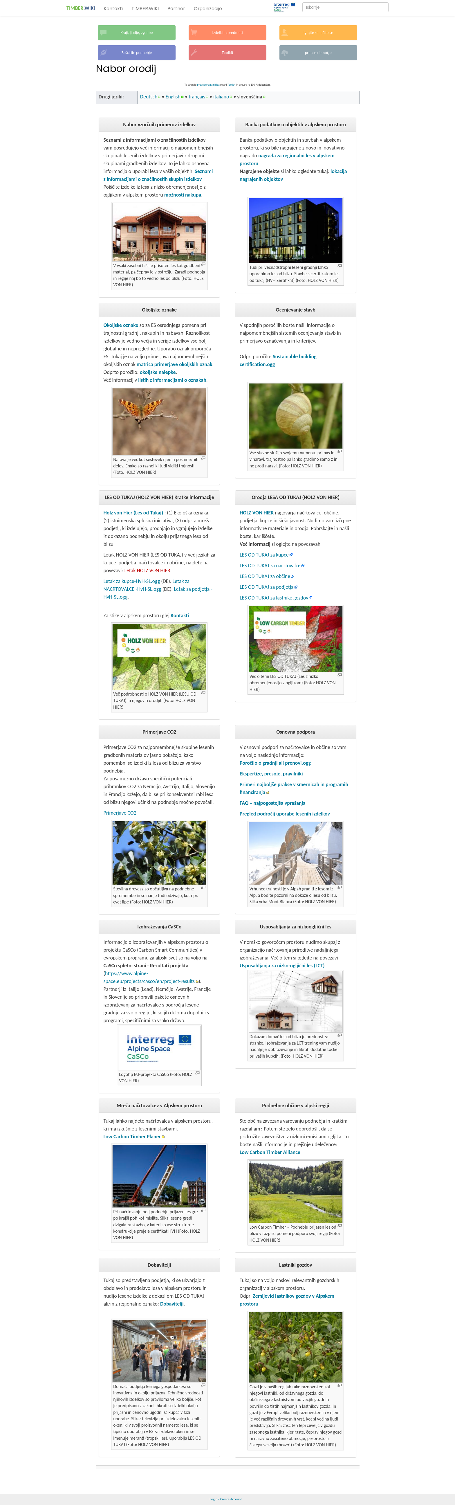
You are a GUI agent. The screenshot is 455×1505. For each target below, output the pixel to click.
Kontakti (113, 8)
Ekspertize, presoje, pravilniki (271, 773)
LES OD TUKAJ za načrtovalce (270, 565)
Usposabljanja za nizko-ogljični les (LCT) (282, 965)
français (197, 96)
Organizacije (208, 8)
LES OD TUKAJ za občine (265, 576)
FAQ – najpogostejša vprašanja (273, 803)
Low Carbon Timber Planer (132, 1136)
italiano (221, 96)
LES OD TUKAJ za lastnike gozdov (274, 598)
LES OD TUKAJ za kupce (264, 555)
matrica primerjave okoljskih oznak (174, 364)
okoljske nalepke (158, 372)
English (173, 96)
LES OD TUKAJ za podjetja (267, 587)
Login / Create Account (226, 1499)
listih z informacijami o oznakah (172, 380)
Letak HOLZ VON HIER (147, 570)
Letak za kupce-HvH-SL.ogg (131, 581)
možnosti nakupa (182, 195)
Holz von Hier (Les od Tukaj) (133, 513)
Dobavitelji (172, 1304)
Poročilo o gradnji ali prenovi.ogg (275, 763)
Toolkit (231, 85)
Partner (176, 8)
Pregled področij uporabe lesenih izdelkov (285, 814)
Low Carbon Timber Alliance (270, 1152)
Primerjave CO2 (119, 813)
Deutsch (149, 96)
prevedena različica (208, 85)
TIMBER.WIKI (145, 8)
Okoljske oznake (121, 325)
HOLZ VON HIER (257, 513)
